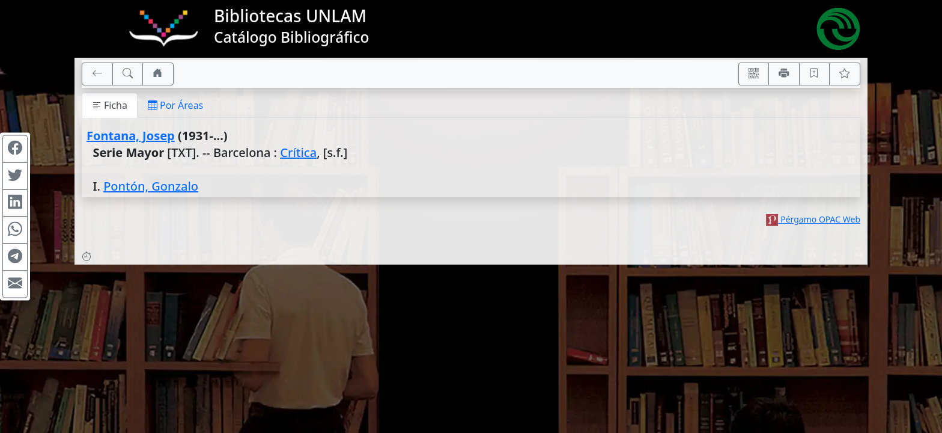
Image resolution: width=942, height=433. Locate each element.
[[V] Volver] (97, 74)
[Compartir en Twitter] (15, 176)
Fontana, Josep (131, 135)
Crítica (298, 152)
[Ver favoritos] (844, 74)
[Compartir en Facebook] (15, 149)
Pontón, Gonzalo (150, 186)
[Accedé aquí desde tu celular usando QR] (754, 74)
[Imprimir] (784, 74)
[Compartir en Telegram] (15, 257)
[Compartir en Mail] (15, 284)
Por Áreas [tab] (175, 105)
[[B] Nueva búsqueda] (128, 74)
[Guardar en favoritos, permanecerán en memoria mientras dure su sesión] (814, 74)
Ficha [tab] (109, 105)
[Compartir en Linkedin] (15, 203)
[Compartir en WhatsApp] (15, 230)
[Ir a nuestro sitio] (158, 74)
